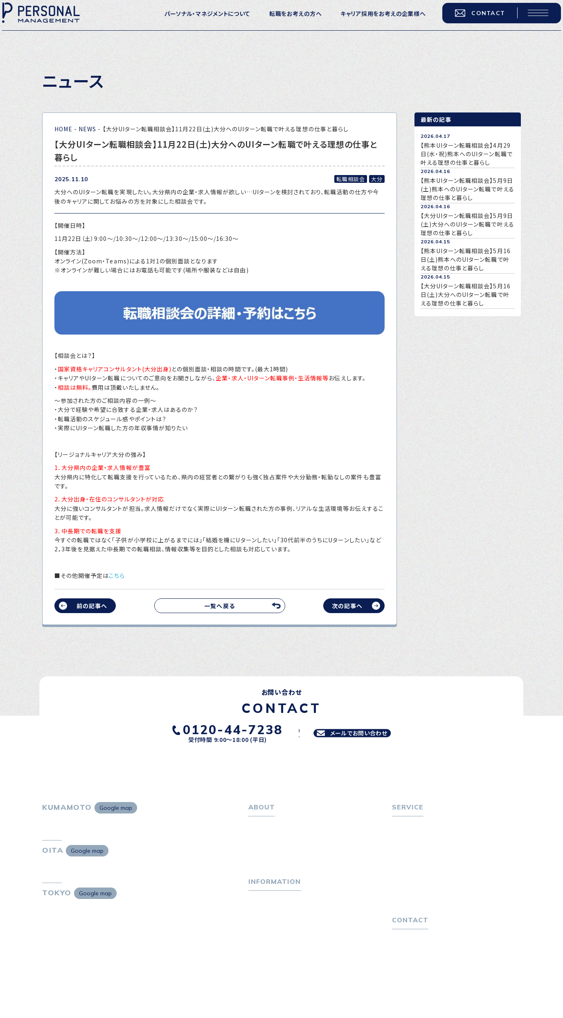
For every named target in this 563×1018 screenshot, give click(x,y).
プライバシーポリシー (420, 981)
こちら (117, 575)
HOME (63, 129)
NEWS (87, 129)
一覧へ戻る (219, 606)
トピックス (261, 915)
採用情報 (265, 863)
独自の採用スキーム (423, 917)
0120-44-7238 (219, 728)
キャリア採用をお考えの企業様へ (375, 20)
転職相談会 (411, 851)
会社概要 (265, 851)
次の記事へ (347, 606)
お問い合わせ (410, 968)
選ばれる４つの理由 (422, 892)
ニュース (259, 940)
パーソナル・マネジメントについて (199, 20)
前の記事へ (92, 606)
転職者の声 (411, 863)
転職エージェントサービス (431, 838)
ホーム (257, 825)
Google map (115, 807)
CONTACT (472, 20)
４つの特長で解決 (419, 904)
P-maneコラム (268, 928)
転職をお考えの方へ (287, 20)
